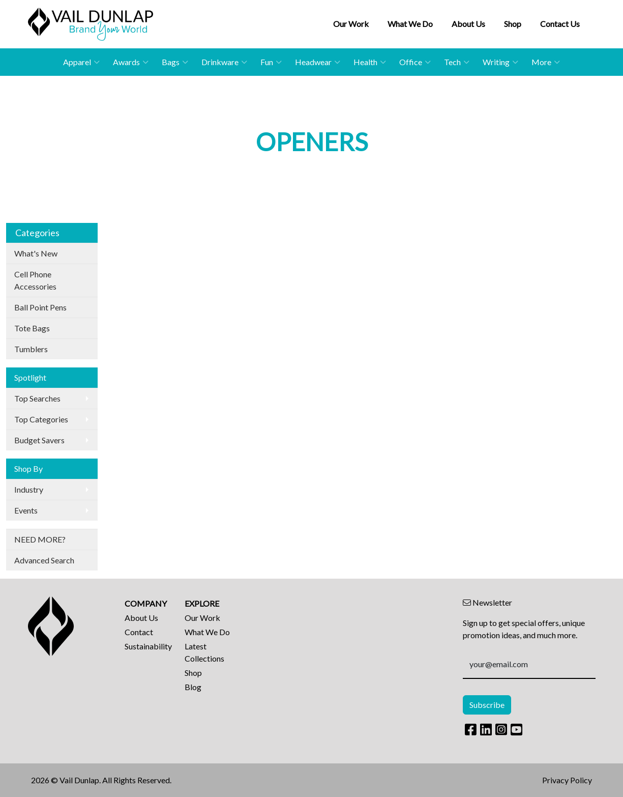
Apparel (81, 62)
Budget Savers (39, 440)
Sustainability (148, 646)
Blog (193, 687)
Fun (271, 62)
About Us (468, 24)
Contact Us (560, 24)
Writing (500, 62)
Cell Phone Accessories (35, 280)
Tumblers (31, 349)
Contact (139, 632)
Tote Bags (32, 328)
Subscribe (487, 704)
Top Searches (37, 398)
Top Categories (41, 419)
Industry (28, 489)
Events (26, 510)
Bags (175, 62)
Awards (131, 62)
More (545, 62)
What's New (35, 253)
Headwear (317, 62)
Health (369, 62)
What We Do (410, 24)
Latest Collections (204, 652)
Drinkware (224, 62)
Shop (512, 24)
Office (415, 62)
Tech (456, 62)
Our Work (351, 24)
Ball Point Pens (40, 307)
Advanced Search (44, 560)
